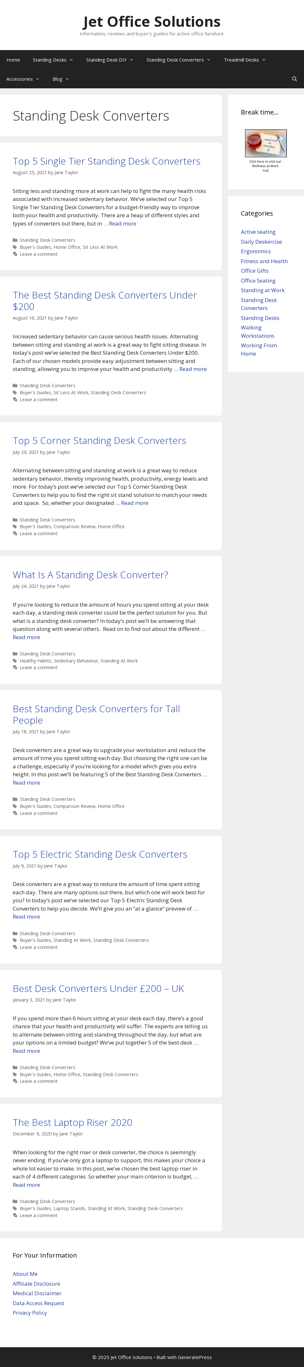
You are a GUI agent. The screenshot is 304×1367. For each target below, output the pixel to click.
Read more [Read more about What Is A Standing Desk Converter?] (26, 637)
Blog (64, 78)
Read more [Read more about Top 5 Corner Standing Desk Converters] (134, 502)
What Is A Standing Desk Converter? (90, 574)
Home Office (67, 247)
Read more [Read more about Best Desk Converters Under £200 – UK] (26, 1050)
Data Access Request (38, 1303)
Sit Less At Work (100, 247)
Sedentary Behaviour (76, 661)
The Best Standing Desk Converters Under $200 (105, 300)
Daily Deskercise (261, 241)
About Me (25, 1273)
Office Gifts (255, 270)
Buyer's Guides (35, 247)
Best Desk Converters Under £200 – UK (98, 988)
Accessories (26, 78)
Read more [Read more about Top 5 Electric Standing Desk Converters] (26, 916)
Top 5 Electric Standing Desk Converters (100, 854)
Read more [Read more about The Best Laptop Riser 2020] (26, 1184)
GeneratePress (195, 1357)
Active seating (258, 231)
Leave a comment (39, 254)
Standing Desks (56, 59)
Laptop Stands (69, 1208)
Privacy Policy (30, 1312)
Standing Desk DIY (113, 59)
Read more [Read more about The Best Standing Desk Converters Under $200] (193, 369)
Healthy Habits (35, 661)
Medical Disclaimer (37, 1293)
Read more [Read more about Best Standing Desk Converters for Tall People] (26, 782)
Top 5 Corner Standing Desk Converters (99, 440)
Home (13, 59)
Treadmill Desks (248, 59)
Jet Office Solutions (152, 21)
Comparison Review (74, 526)
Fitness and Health (264, 261)
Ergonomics (256, 251)
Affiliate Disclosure (36, 1283)
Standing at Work (263, 290)
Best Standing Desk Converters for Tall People (96, 714)
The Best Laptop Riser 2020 (72, 1122)
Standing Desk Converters (182, 59)
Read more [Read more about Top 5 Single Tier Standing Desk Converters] (122, 223)
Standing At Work (119, 661)
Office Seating (258, 280)
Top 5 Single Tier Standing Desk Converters (106, 160)
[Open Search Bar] (294, 78)
